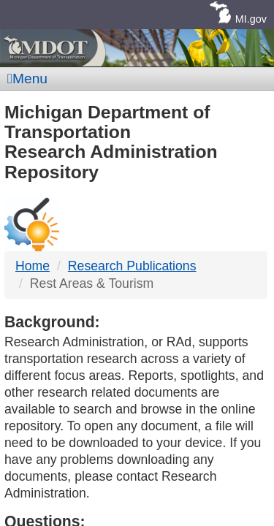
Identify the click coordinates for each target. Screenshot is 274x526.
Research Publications (132, 266)
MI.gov (251, 19)
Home (32, 266)
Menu (27, 78)
